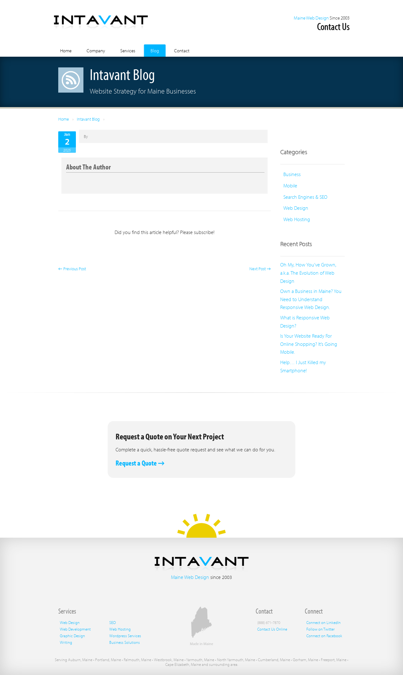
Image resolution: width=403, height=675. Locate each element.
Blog (154, 51)
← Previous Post (72, 269)
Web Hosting (296, 219)
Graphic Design (72, 635)
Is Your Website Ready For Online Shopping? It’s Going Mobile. (308, 344)
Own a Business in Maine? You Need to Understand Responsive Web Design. (311, 299)
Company (96, 51)
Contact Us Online (272, 629)
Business (292, 174)
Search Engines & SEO (305, 197)
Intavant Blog (88, 119)
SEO (112, 622)
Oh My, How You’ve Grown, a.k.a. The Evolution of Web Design (308, 272)
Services (127, 51)
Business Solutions (124, 642)
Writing (66, 642)
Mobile (290, 185)
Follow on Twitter (320, 629)
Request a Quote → (140, 462)
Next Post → (260, 269)
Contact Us (333, 26)
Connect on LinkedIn (323, 622)
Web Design (295, 208)
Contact (182, 51)
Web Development (75, 629)
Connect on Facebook (324, 635)
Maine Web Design (311, 18)
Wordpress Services (125, 635)
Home (65, 51)
